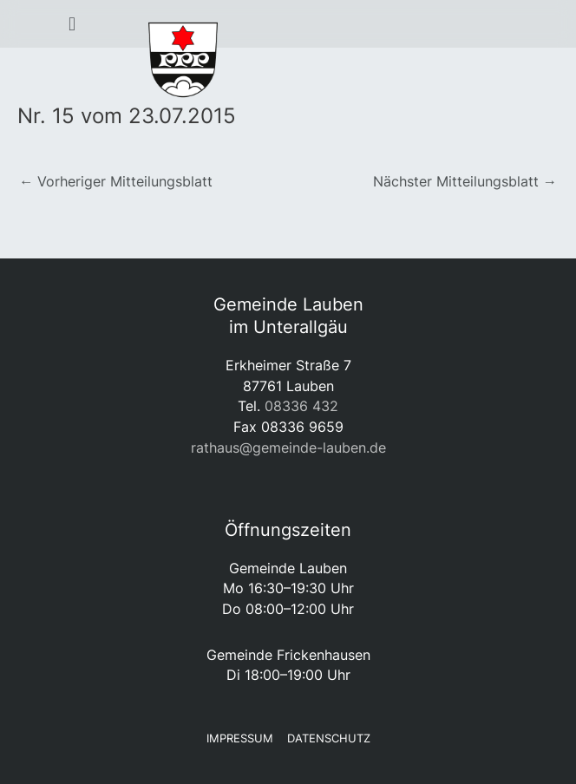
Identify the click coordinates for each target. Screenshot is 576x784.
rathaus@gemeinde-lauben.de (288, 447)
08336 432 (301, 406)
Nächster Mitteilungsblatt (465, 181)
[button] (72, 24)
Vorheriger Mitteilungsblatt (116, 181)
